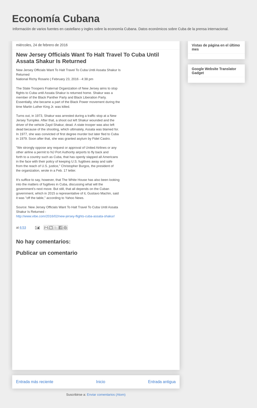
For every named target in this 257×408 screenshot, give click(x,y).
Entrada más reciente (34, 382)
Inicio (100, 382)
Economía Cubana (56, 18)
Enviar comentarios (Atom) (106, 394)
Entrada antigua (162, 382)
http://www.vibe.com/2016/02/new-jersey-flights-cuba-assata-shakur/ (65, 216)
